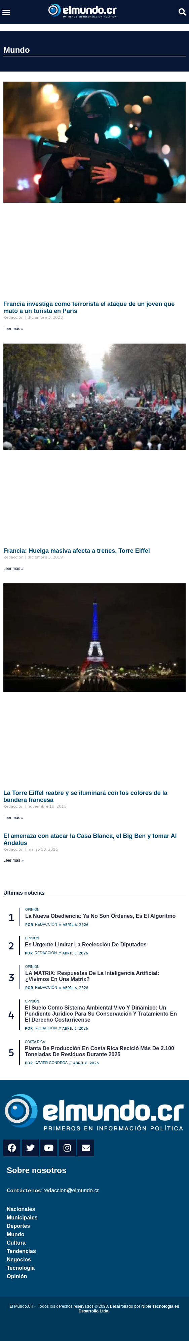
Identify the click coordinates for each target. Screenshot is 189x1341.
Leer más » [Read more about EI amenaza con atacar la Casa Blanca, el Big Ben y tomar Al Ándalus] (13, 860)
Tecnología (21, 1268)
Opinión (17, 1276)
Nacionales (21, 1209)
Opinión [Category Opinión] (32, 909)
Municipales (22, 1217)
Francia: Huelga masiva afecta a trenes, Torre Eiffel (76, 550)
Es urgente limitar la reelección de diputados (86, 944)
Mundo (16, 49)
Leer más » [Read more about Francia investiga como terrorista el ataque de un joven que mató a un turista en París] (13, 328)
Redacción (46, 924)
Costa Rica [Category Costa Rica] (35, 1042)
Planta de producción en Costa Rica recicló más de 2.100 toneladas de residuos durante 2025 (99, 1051)
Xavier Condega (51, 1063)
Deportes (18, 1226)
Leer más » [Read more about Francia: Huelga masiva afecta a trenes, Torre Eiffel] (13, 568)
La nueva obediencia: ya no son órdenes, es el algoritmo (100, 916)
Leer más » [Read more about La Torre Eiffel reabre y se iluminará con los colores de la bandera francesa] (13, 817)
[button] (6, 12)
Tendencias (21, 1251)
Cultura (16, 1243)
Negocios (19, 1259)
